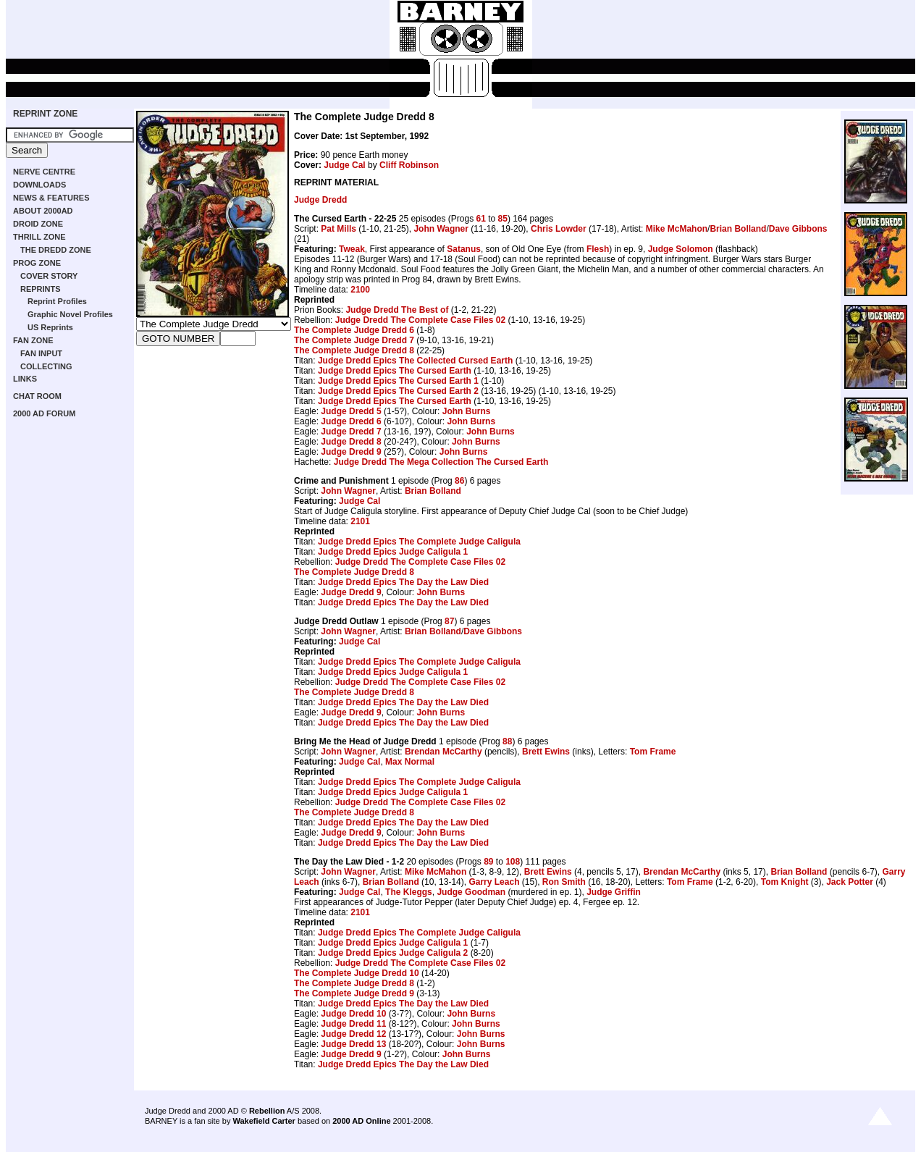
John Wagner (440, 229)
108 (512, 862)
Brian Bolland (738, 229)
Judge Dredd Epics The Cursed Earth (394, 371)
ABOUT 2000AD (43, 210)
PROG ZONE (37, 262)
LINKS (25, 378)
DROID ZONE (38, 223)
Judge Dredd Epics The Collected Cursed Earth (415, 361)
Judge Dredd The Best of (396, 310)
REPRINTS (40, 289)
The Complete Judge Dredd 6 (354, 330)
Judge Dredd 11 (353, 1024)
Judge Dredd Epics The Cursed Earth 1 (398, 381)
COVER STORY (48, 276)
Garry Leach (493, 882)
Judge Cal (344, 165)
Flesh (597, 249)
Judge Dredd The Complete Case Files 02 (420, 320)
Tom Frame (653, 752)
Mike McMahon (676, 229)
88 (507, 741)
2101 (360, 521)
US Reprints (50, 327)
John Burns (466, 411)
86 (459, 481)
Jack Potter (849, 882)
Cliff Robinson (409, 165)
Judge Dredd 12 (353, 1034)
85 (503, 219)
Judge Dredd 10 (353, 1014)
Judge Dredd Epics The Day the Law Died (403, 582)
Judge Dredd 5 (351, 411)
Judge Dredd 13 (353, 1044)
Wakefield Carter (263, 1121)
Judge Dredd (320, 200)
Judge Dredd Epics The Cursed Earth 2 (398, 391)
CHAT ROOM (37, 396)
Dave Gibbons (798, 229)
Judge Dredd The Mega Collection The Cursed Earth (441, 462)
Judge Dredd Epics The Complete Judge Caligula (419, 542)
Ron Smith (564, 882)
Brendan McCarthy (443, 752)
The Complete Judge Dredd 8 (354, 350)
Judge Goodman (471, 892)
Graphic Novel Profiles (70, 314)
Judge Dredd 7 (351, 431)
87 (449, 621)
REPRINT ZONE (45, 114)
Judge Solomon (680, 249)
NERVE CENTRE (44, 171)
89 (488, 862)
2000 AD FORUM (44, 413)
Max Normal (409, 762)
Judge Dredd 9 (351, 452)
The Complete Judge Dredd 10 (356, 973)
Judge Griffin (613, 892)
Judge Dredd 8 (351, 442)
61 (480, 219)
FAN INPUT (41, 353)
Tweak (352, 249)
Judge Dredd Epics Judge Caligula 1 (393, 552)
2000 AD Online (361, 1121)
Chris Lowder (558, 229)
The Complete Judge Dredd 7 (354, 340)
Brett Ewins (546, 752)
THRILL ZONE (39, 236)
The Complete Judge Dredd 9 (354, 993)
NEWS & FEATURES (51, 197)
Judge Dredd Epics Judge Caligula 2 (393, 953)
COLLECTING (46, 366)
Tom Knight (785, 882)
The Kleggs (408, 892)
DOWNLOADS (39, 184)
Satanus (464, 249)
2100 (360, 290)
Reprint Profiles (57, 301)
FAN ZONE (33, 340)
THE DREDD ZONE (55, 249)
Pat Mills (338, 229)
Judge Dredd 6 (351, 421)
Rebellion (267, 1110)
